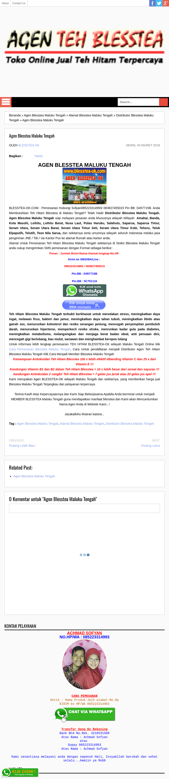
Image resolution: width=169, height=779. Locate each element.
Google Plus (165, 3)
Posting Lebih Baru (22, 445)
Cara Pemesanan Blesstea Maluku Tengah (39, 349)
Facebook (152, 3)
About (5, 3)
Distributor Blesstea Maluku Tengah (130, 423)
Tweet (38, 156)
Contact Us (18, 3)
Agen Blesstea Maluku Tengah (38, 423)
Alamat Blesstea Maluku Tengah (82, 423)
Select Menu (5, 102)
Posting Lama (150, 445)
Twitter (159, 3)
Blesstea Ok (28, 145)
